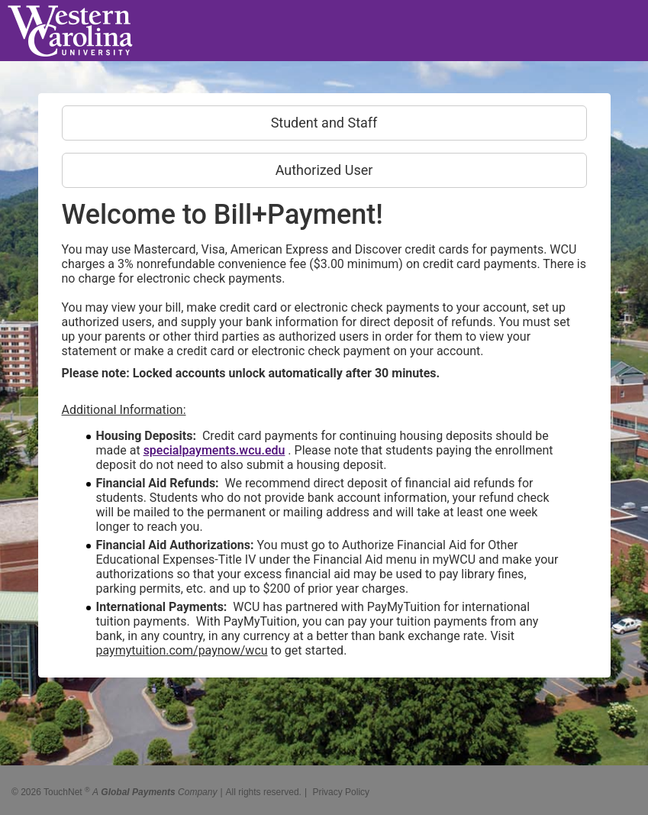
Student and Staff (324, 123)
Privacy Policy (340, 786)
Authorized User (324, 170)
